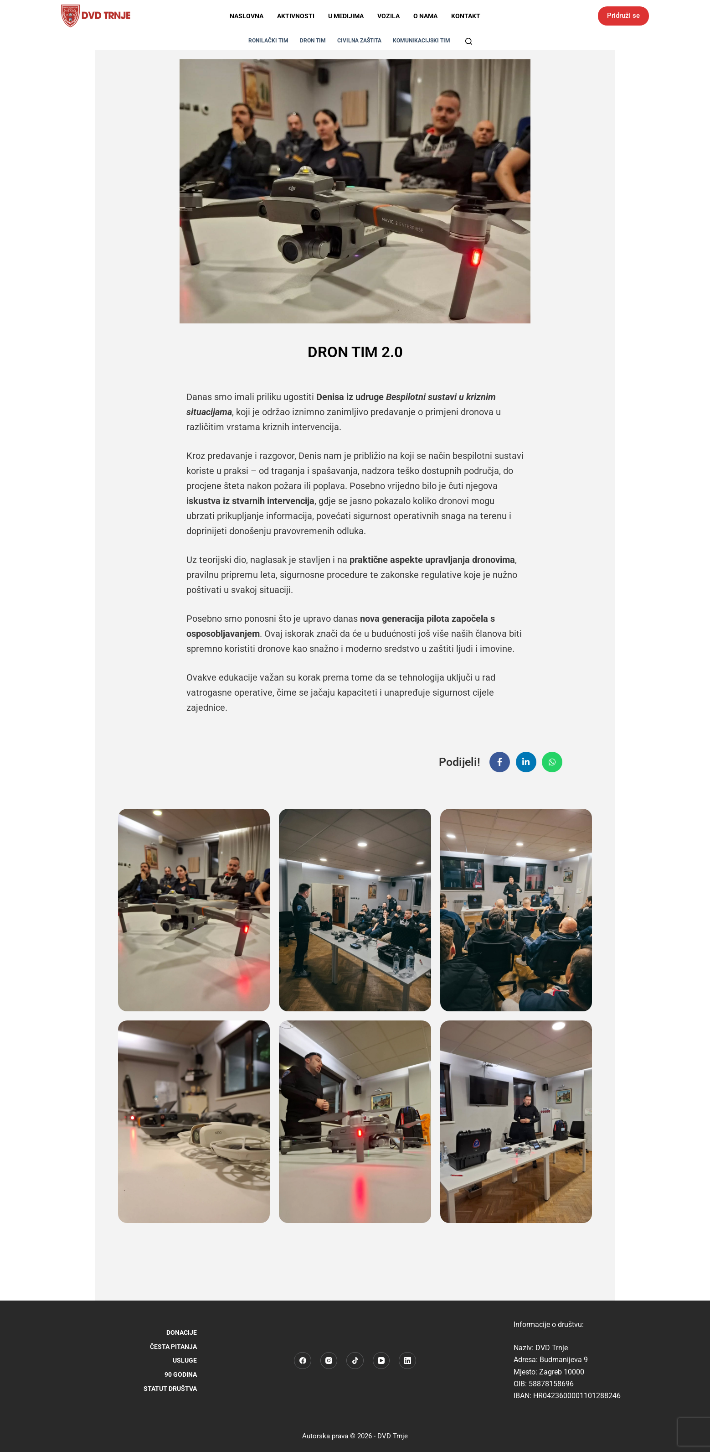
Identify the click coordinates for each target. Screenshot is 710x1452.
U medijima (346, 16)
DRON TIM (313, 40)
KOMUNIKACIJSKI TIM (421, 40)
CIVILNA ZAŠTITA (359, 40)
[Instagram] (329, 1360)
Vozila (388, 16)
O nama (425, 16)
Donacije (181, 1332)
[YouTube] (381, 1360)
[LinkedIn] (407, 1360)
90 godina (181, 1374)
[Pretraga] (468, 41)
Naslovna (246, 16)
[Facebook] (302, 1360)
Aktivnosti (295, 16)
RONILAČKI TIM (268, 40)
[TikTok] (355, 1360)
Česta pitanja (173, 1346)
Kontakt (465, 16)
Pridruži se (623, 15)
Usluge (185, 1360)
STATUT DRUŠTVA (170, 1388)
